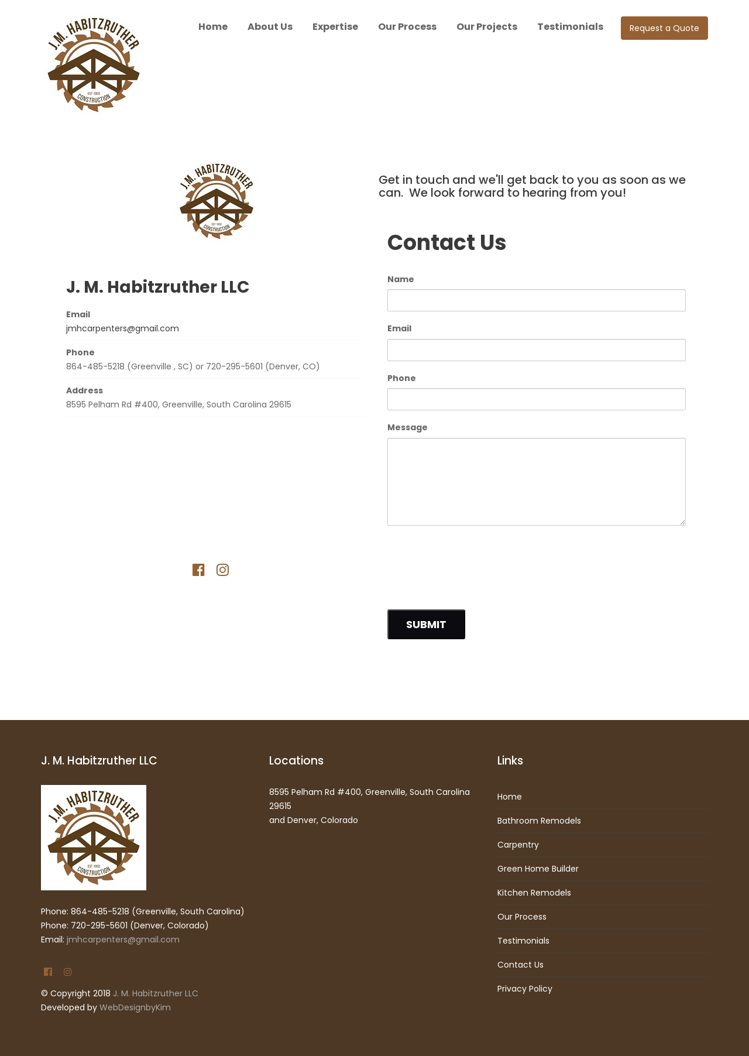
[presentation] (476, 562)
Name (400, 279)
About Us (270, 26)
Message (407, 427)
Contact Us (520, 965)
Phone (401, 378)
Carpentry (518, 845)
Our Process (407, 26)
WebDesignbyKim (135, 1007)
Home (213, 26)
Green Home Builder (538, 869)
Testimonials (570, 26)
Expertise (335, 26)
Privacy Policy (524, 989)
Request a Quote (664, 28)
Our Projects (486, 26)
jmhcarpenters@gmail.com (122, 328)
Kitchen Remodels (534, 893)
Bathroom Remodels (539, 821)
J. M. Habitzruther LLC (155, 993)
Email (399, 328)
